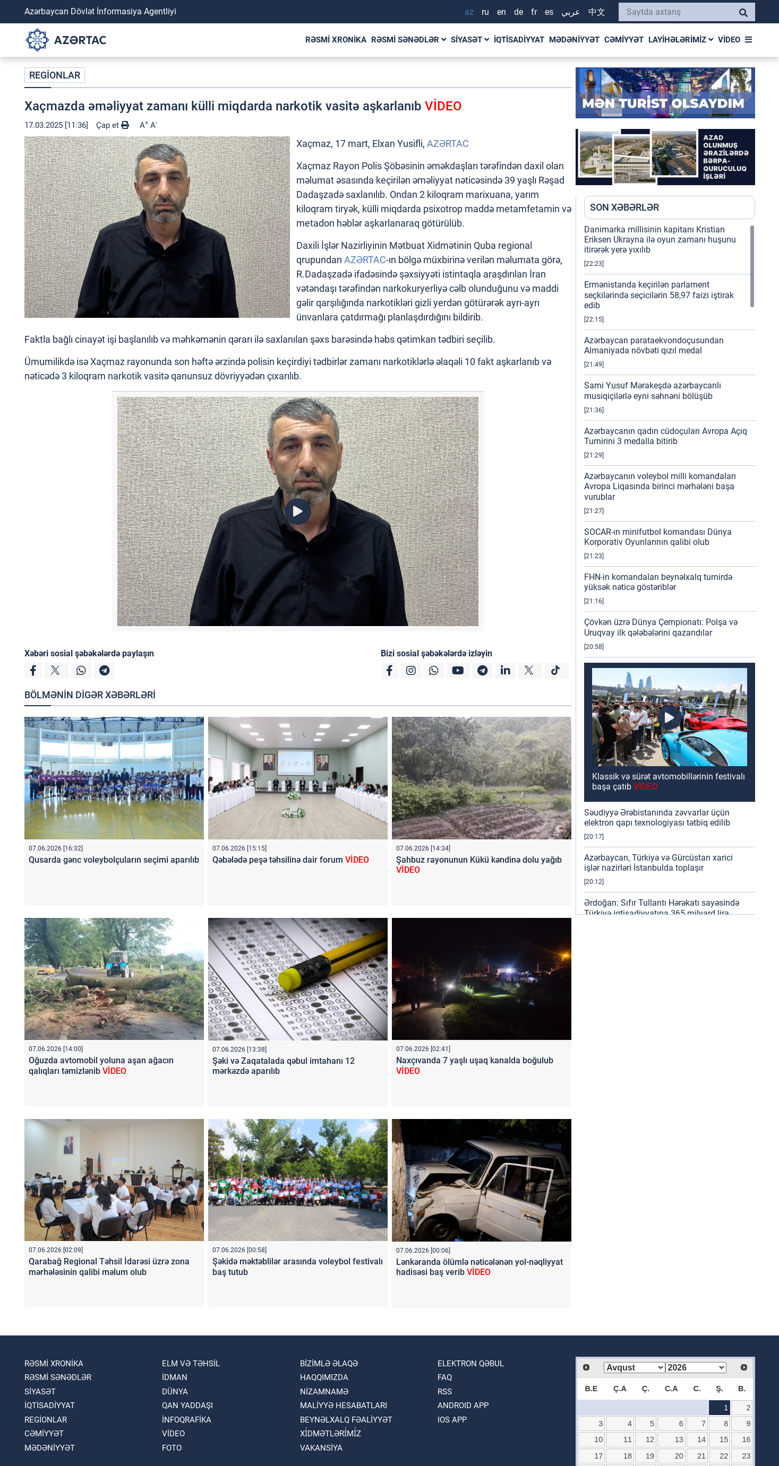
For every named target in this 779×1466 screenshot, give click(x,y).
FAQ (445, 1377)
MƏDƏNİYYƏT (574, 40)
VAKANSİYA (321, 1448)
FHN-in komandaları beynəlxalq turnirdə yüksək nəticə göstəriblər (658, 582)
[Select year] (695, 1367)
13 (679, 1439)
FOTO (172, 1448)
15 (724, 1439)
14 (701, 1439)
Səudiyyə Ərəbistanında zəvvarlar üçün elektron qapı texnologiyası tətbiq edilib (657, 818)
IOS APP (452, 1420)
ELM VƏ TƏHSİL (191, 1363)
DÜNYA (175, 1391)
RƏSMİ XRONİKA (335, 40)
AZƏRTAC (448, 143)
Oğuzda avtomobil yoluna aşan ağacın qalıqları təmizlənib (101, 1065)
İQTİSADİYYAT (519, 40)
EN (501, 12)
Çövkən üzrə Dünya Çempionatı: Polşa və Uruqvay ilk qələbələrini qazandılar (661, 627)
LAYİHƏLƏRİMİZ (680, 40)
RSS (445, 1391)
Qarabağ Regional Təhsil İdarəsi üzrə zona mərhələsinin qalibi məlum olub (109, 1266)
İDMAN (174, 1377)
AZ (469, 12)
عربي (570, 12)
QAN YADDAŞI (187, 1405)
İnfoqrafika (186, 1420)
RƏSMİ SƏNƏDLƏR (408, 40)
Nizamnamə (324, 1391)
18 (627, 1456)
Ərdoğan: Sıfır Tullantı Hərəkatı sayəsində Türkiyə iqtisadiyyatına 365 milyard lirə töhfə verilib (661, 913)
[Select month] (634, 1367)
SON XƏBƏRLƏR (624, 207)
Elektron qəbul (471, 1363)
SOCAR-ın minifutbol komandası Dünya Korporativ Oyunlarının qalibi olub (658, 537)
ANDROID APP (463, 1405)
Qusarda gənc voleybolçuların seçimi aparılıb (114, 860)
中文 (596, 12)
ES (549, 12)
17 (598, 1456)
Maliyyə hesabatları (343, 1405)
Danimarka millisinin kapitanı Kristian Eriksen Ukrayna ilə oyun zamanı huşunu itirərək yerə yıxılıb (660, 239)
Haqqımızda (324, 1377)
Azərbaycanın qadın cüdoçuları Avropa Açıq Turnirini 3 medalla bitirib (665, 436)
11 (627, 1439)
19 (650, 1456)
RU (485, 12)
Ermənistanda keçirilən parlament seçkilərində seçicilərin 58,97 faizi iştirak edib (659, 295)
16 (746, 1439)
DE (518, 12)
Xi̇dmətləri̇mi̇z (330, 1433)
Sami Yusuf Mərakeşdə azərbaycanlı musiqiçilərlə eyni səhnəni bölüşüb (652, 390)
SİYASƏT (470, 40)
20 (679, 1456)
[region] (669, 569)
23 (746, 1456)
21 (701, 1456)
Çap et (112, 125)
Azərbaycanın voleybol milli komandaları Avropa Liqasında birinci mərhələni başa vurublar (660, 486)
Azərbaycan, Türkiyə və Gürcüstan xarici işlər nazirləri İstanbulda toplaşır (658, 863)
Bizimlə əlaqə (329, 1363)
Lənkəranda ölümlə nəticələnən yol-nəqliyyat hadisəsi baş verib (479, 1267)
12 (650, 1439)
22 (724, 1456)
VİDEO (729, 40)
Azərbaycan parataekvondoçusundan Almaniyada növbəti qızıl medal (654, 345)
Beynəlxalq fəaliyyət (346, 1420)
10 (598, 1439)
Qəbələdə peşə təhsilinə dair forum (290, 860)
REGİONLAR (54, 75)
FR (534, 12)
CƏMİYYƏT (624, 40)
